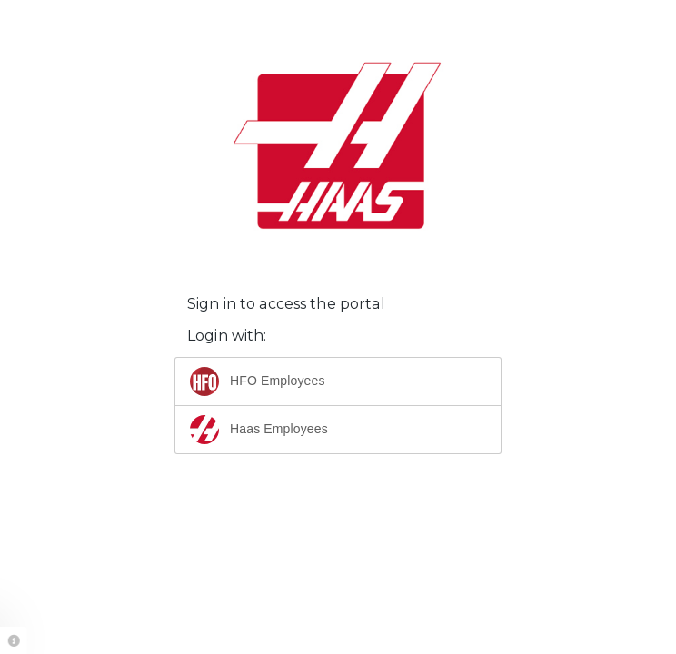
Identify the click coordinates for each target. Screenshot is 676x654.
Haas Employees (259, 429)
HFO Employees (257, 381)
